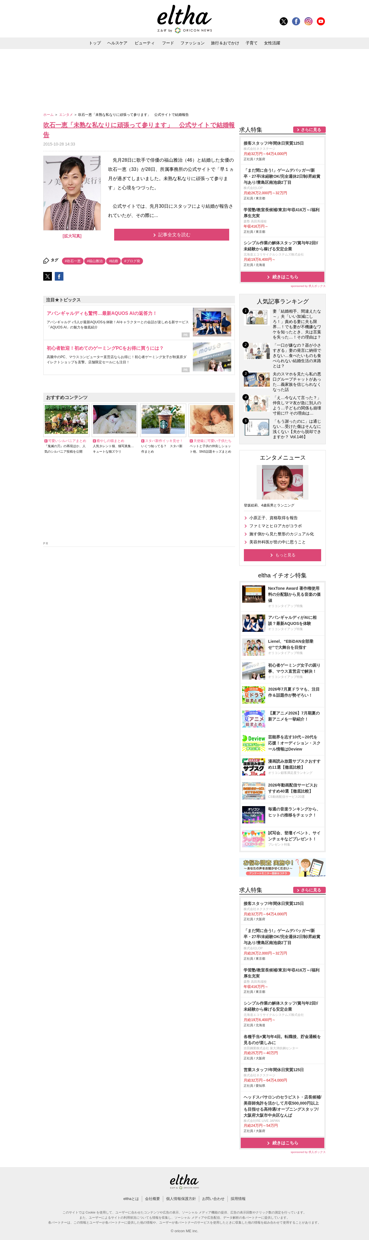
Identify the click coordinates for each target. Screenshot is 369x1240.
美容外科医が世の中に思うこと (277, 542)
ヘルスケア (117, 43)
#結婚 (113, 261)
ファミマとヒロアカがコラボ (275, 525)
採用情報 (238, 1198)
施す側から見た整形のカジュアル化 (281, 534)
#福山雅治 (95, 261)
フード (168, 43)
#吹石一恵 (73, 261)
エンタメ (66, 115)
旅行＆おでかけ (225, 43)
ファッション (192, 43)
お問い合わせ (213, 1198)
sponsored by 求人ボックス (308, 286)
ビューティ (145, 43)
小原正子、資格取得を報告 (273, 517)
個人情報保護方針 (181, 1198)
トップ (95, 43)
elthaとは (131, 1198)
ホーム (48, 115)
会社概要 (152, 1198)
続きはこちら (285, 276)
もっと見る (285, 555)
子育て (252, 43)
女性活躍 (272, 43)
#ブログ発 (132, 261)
